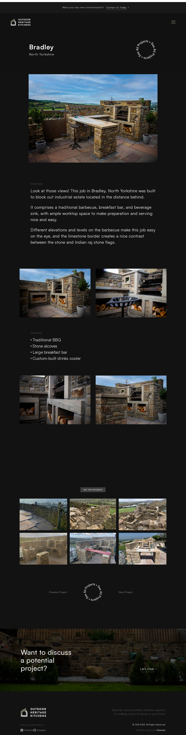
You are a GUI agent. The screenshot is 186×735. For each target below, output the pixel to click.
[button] (93, 489)
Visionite (160, 730)
